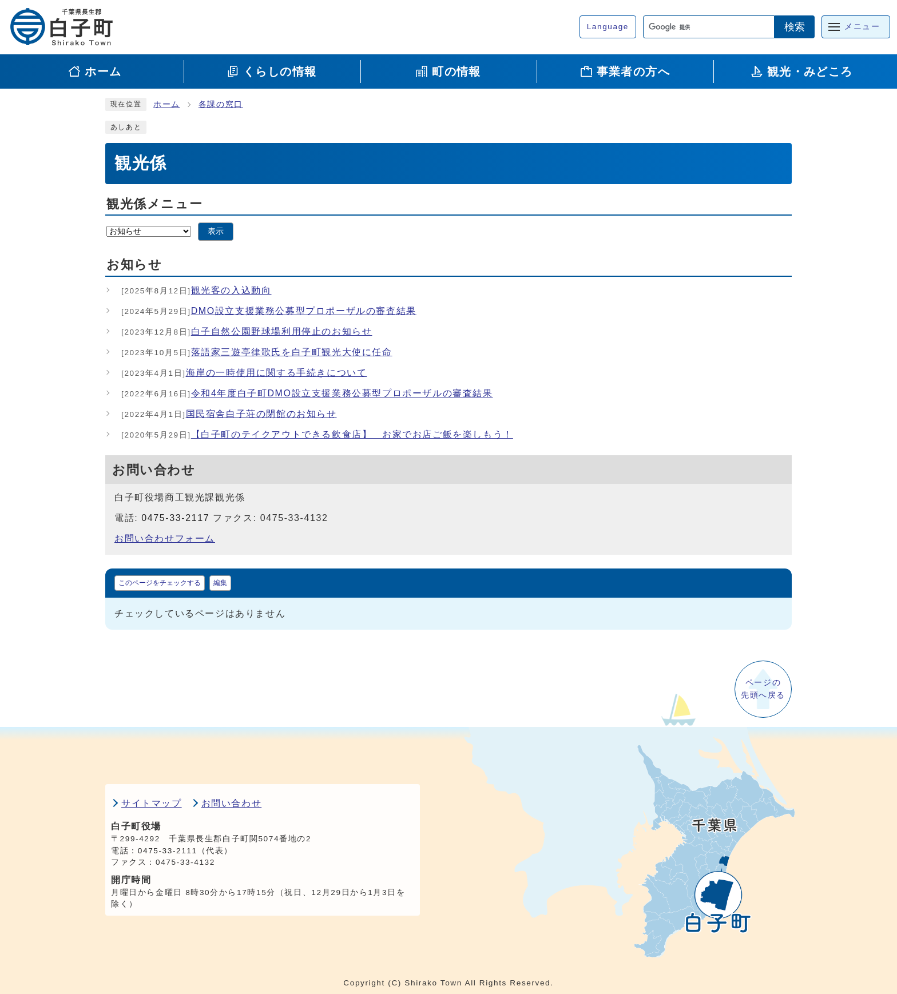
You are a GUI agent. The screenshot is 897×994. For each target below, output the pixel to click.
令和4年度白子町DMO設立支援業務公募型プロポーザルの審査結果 (307, 393)
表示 (216, 231)
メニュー (862, 26)
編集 (220, 583)
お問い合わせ (231, 803)
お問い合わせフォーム (164, 538)
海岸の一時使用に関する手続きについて (244, 372)
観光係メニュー (154, 204)
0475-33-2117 (175, 518)
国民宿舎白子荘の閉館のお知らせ (229, 414)
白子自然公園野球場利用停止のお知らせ (246, 331)
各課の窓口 (221, 104)
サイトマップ (151, 803)
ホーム (166, 104)
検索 (794, 27)
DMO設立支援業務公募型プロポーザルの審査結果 (268, 311)
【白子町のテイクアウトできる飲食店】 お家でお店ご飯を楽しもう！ (317, 434)
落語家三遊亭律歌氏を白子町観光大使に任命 (256, 352)
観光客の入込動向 (196, 290)
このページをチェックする (159, 583)
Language (608, 26)
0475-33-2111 (167, 850)
